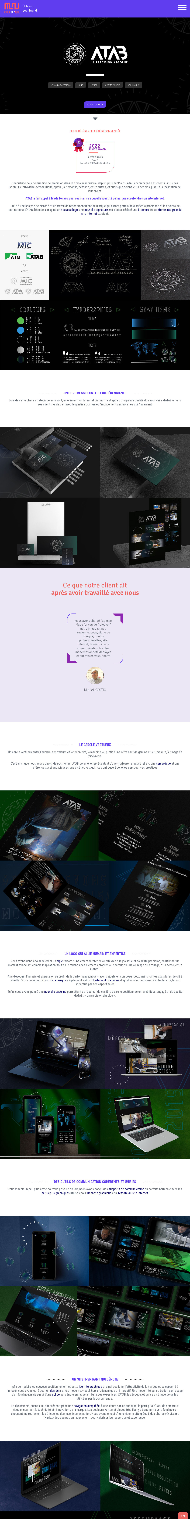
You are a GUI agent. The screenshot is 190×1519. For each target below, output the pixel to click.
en (183, 1516)
